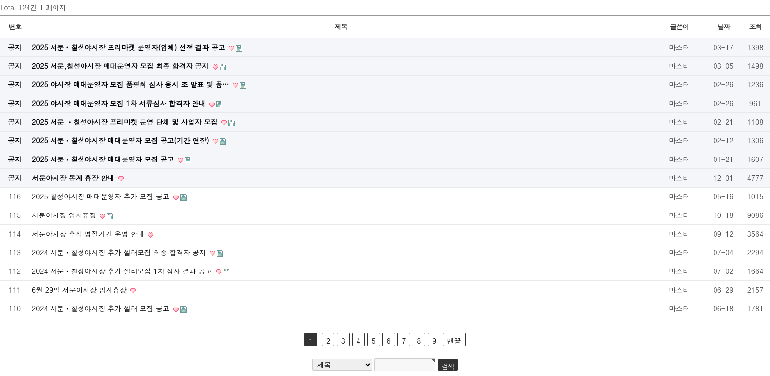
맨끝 (454, 341)
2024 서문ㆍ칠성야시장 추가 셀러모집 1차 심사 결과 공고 (123, 271)
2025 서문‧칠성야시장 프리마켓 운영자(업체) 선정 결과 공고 (129, 47)
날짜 (723, 26)
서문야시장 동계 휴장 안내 (74, 178)
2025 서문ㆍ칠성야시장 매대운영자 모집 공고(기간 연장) (121, 140)
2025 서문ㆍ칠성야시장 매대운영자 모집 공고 (104, 159)
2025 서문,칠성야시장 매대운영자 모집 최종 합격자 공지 (121, 66)
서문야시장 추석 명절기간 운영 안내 (89, 234)
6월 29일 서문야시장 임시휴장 (80, 290)
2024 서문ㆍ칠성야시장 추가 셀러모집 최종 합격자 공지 (120, 252)
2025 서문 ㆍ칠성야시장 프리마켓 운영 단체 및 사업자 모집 (126, 122)
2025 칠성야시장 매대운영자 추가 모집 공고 (102, 196)
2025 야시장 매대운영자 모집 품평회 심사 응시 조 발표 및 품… (131, 84)
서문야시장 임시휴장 (65, 215)
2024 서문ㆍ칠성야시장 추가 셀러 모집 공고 (102, 308)
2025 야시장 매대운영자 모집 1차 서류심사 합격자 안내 (120, 103)
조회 (755, 26)
